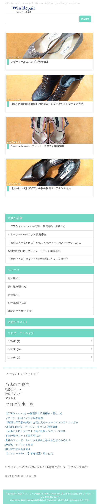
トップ (34, 373)
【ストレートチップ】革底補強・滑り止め (29, 453)
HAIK (87, 500)
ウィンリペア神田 (31, 494)
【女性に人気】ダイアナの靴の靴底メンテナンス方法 (38, 259)
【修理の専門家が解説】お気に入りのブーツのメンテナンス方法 (44, 242)
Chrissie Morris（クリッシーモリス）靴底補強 (34, 250)
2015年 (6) (14, 357)
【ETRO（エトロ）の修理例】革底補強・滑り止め (36, 226)
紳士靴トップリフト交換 (19, 444)
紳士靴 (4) (14, 294)
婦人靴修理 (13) (17, 286)
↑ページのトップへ (16, 373)
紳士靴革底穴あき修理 (17, 449)
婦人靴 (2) (14, 278)
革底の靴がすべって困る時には (22, 435)
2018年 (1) (14, 341)
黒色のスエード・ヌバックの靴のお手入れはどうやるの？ (38, 440)
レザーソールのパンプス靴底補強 (27, 234)
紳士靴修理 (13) (17, 302)
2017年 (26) (14, 349)
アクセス (10, 398)
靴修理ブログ (13, 393)
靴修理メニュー (14, 389)
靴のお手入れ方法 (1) (20, 311)
